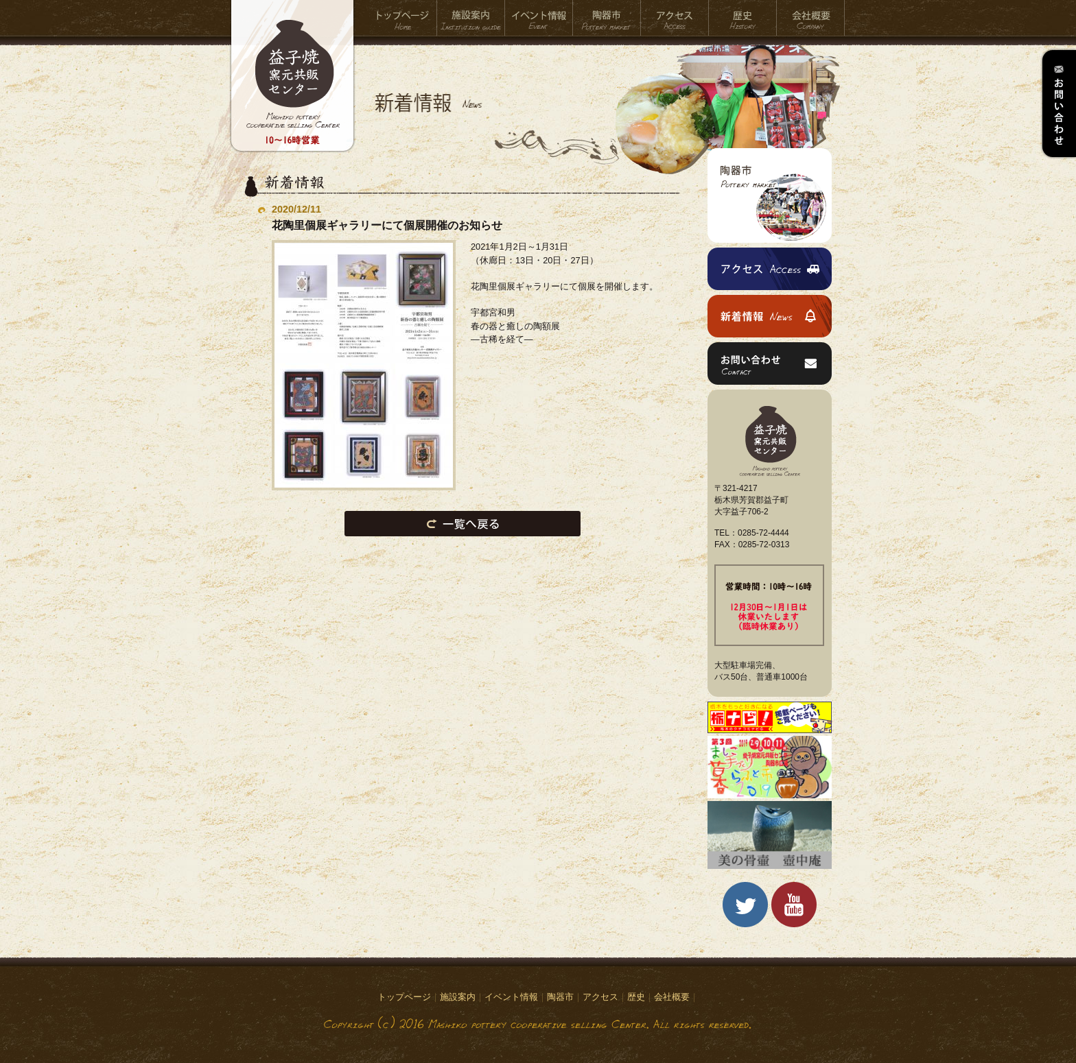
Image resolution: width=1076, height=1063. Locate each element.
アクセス (675, 18)
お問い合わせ (1058, 103)
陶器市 (607, 18)
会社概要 (811, 18)
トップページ (403, 18)
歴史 (743, 18)
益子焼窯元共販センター (292, 85)
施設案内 (471, 18)
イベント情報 (539, 18)
